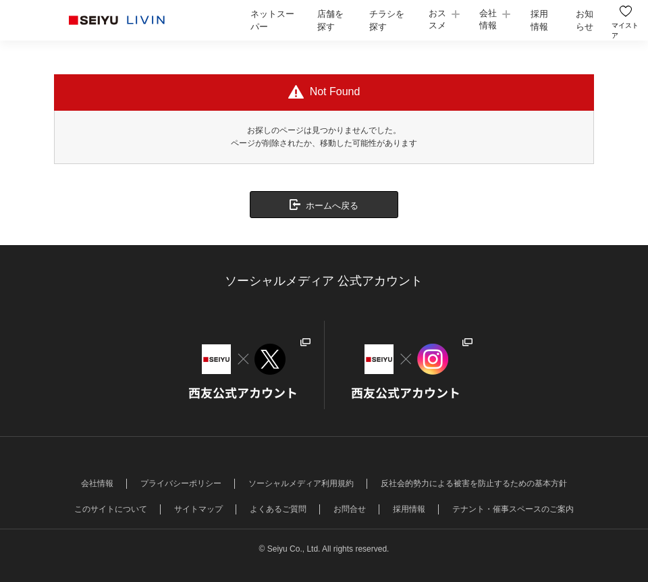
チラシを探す (386, 20)
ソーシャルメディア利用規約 (301, 483)
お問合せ (349, 509)
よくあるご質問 (278, 509)
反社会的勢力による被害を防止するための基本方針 (474, 483)
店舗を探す (330, 20)
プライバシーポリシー (180, 483)
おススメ (437, 19)
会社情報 (487, 19)
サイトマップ (198, 509)
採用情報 (538, 20)
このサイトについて (110, 509)
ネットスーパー (272, 20)
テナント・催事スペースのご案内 (513, 509)
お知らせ (583, 20)
